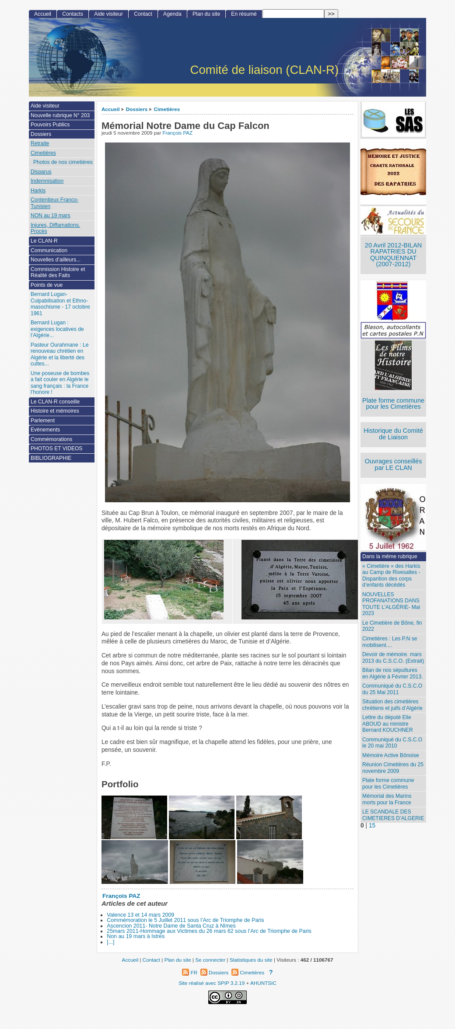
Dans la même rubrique (389, 556)
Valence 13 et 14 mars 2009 (140, 915)
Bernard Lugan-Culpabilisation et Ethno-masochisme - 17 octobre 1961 (60, 303)
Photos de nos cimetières (63, 162)
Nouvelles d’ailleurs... (55, 260)
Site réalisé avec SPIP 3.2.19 (211, 983)
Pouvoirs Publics (50, 125)
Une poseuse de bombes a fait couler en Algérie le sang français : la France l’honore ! (60, 383)
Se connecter (210, 960)
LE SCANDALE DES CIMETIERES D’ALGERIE (393, 815)
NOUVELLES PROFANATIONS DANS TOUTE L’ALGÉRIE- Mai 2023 (391, 604)
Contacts (72, 14)
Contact (143, 14)
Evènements (45, 430)
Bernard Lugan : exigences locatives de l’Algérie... (57, 329)
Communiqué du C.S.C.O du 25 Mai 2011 (392, 689)
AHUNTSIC (263, 983)
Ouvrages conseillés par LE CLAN (393, 464)
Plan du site (206, 14)
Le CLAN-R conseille (55, 402)
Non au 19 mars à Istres (135, 936)
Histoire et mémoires (55, 411)
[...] (110, 942)
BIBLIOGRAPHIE (51, 458)
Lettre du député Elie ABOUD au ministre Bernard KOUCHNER (387, 723)
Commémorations (51, 439)
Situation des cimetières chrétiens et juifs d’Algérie (392, 705)
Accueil (111, 109)
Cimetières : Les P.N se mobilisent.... (389, 642)
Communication (49, 250)
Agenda (172, 14)
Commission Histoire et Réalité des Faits (58, 272)
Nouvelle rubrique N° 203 (60, 115)
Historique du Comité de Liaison (393, 434)
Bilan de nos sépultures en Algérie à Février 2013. (392, 673)
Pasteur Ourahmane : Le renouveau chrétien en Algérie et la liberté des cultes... (59, 354)
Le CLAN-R (44, 241)
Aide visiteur (108, 14)
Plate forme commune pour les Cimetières (393, 403)
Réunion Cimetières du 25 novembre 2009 (393, 767)
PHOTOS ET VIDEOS (57, 448)
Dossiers (136, 109)
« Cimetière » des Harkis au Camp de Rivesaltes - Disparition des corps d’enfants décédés (391, 575)
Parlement (43, 420)
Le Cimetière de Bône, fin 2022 (392, 626)
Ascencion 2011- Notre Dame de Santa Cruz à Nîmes (171, 926)
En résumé (243, 14)
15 (372, 825)
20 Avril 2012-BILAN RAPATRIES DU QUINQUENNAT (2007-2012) (393, 255)
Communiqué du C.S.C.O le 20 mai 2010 (392, 743)
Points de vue (47, 285)
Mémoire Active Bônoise (390, 755)
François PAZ (177, 133)
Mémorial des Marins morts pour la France (386, 799)
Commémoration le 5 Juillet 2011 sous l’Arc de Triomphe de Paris (185, 920)
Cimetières (167, 109)
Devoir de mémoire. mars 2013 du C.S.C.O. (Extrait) (393, 657)
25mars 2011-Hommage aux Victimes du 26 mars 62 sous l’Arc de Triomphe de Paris (209, 931)
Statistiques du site (251, 960)
